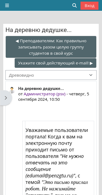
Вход (89, 5)
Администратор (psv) (44, 93)
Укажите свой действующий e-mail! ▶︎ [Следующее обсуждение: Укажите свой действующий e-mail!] (55, 63)
